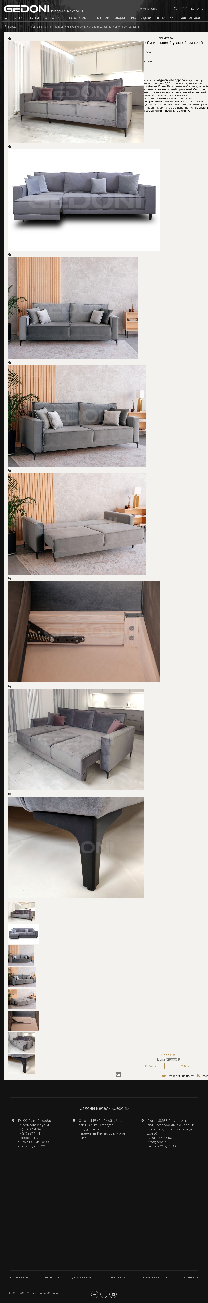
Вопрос (188, 1066)
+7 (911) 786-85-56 (159, 1138)
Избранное (152, 1066)
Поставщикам (115, 1277)
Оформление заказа (154, 1277)
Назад (12, 26)
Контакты (197, 8)
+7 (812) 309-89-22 (30, 1129)
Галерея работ (20, 1277)
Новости (52, 1277)
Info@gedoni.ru (28, 1138)
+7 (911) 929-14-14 (29, 1133)
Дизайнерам (81, 1277)
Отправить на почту (181, 1075)
